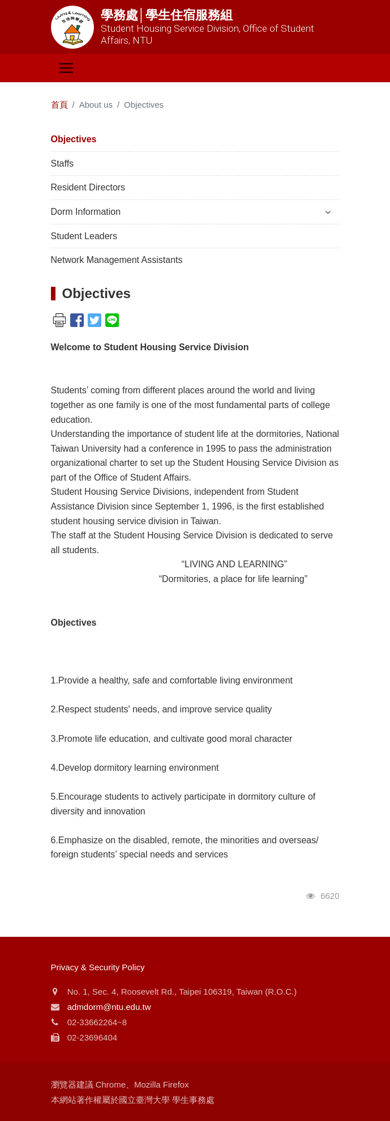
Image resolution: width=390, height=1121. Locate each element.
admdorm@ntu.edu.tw (109, 1007)
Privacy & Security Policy (98, 967)
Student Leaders (84, 236)
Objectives (74, 139)
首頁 (59, 104)
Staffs (62, 163)
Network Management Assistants (117, 260)
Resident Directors (88, 187)
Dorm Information (191, 211)
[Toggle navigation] (66, 68)
